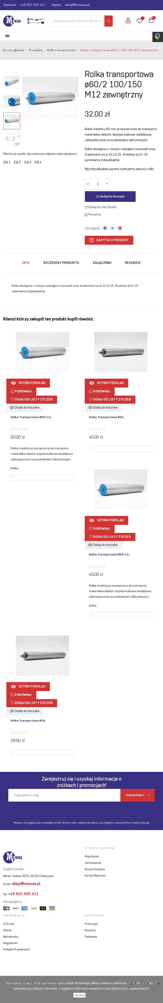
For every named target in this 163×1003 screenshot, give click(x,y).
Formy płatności (95, 875)
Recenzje (133, 262)
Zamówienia (93, 863)
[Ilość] (97, 183)
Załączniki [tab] (102, 262)
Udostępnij (105, 228)
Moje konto (92, 856)
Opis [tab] (26, 262)
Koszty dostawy (95, 869)
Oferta (7, 930)
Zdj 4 (38, 162)
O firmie (8, 924)
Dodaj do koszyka (110, 196)
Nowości (90, 930)
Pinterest (120, 228)
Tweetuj (112, 228)
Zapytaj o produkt (109, 240)
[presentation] (43, 810)
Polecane (91, 937)
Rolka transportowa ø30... (107, 417)
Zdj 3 (27, 162)
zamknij (79, 995)
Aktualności (10, 937)
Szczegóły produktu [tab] (61, 262)
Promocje (91, 924)
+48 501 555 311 (32, 5)
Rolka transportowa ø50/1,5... (31, 417)
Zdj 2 (17, 162)
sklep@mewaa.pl (77, 5)
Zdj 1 (6, 162)
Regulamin (10, 943)
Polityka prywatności (16, 949)
